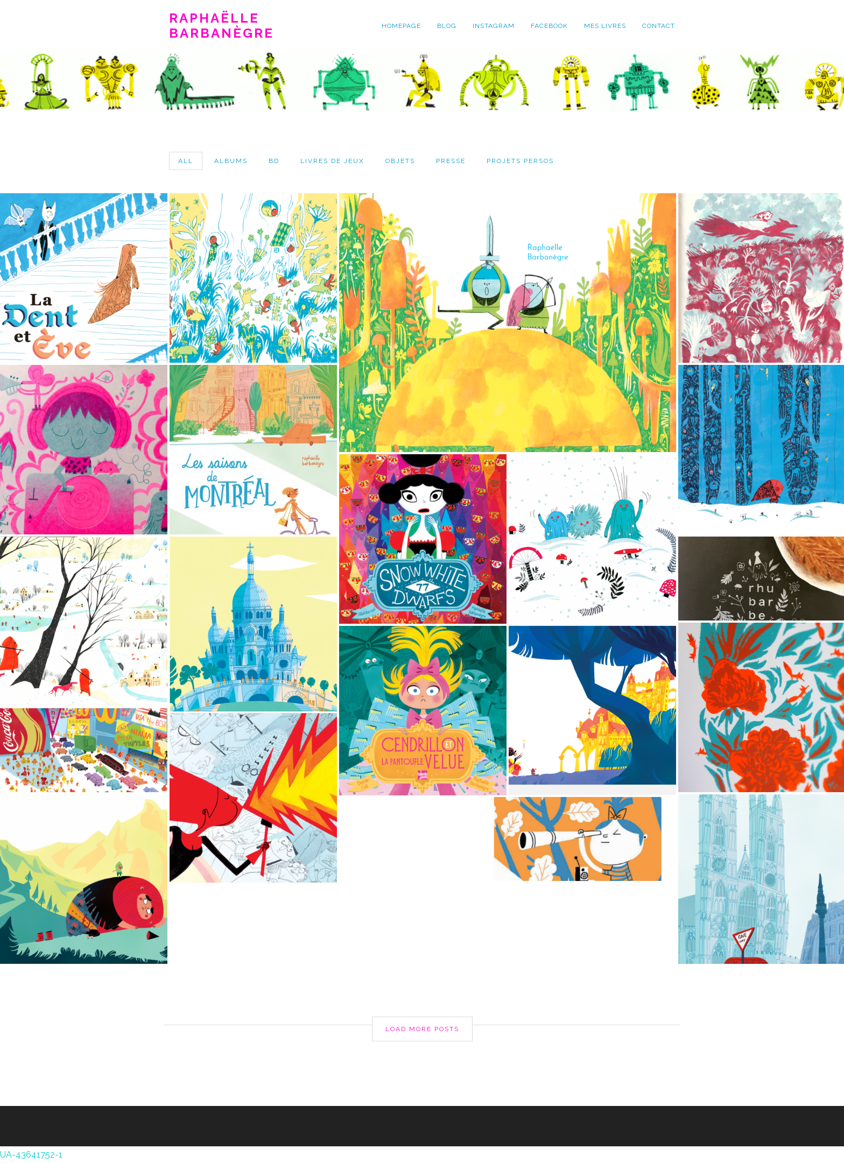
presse (451, 161)
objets (400, 161)
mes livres (605, 26)
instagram (494, 26)
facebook (549, 26)
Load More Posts (422, 1028)
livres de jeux (332, 161)
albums (231, 161)
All (185, 161)
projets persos (520, 161)
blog (446, 26)
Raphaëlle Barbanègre (221, 26)
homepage (401, 26)
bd (274, 161)
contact (658, 26)
